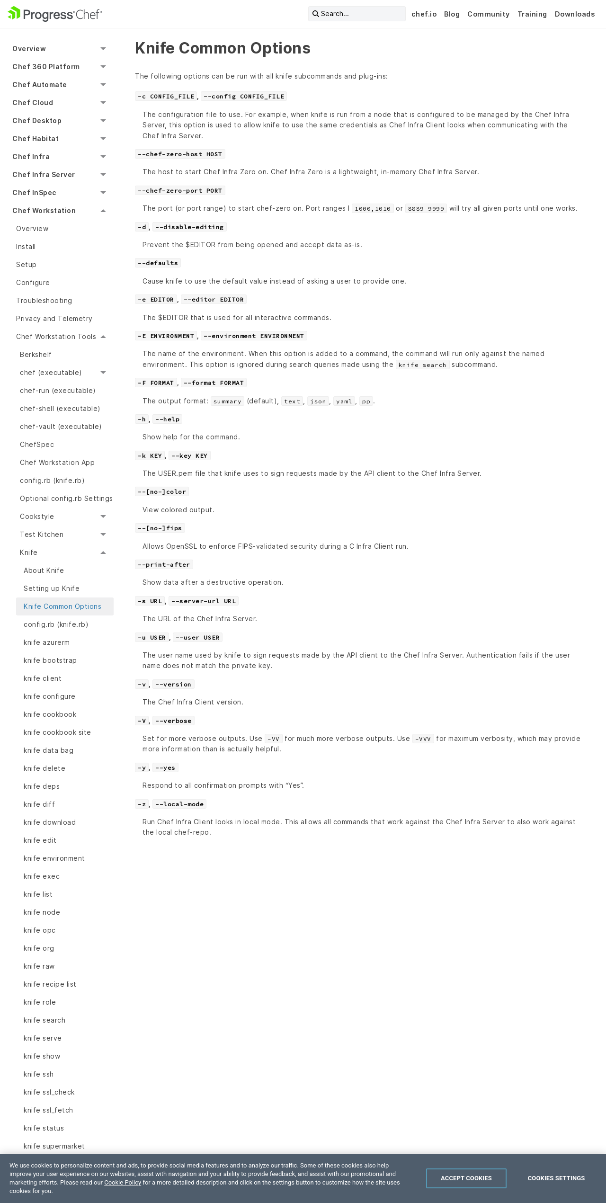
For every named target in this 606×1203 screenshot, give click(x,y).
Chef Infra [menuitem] (31, 156)
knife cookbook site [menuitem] (57, 732)
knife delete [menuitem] (44, 768)
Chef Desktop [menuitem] (37, 120)
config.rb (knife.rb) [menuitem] (52, 480)
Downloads (575, 14)
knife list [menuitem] (38, 894)
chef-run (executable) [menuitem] (58, 390)
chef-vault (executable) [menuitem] (61, 426)
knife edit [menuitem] (40, 840)
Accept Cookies (466, 1178)
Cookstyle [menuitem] (37, 516)
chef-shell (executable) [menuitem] (60, 408)
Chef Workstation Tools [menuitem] (56, 336)
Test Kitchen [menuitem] (41, 534)
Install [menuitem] (26, 246)
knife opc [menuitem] (40, 930)
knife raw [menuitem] (39, 966)
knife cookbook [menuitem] (50, 714)
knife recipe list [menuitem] (50, 984)
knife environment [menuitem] (54, 858)
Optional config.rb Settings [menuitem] (66, 498)
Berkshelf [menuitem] (36, 354)
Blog (452, 14)
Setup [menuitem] (26, 264)
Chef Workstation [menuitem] (44, 210)
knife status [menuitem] (44, 1128)
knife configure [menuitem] (50, 696)
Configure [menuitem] (33, 282)
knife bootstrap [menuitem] (50, 660)
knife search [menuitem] (44, 1020)
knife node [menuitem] (42, 912)
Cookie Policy (122, 1182)
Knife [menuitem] (29, 552)
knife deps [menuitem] (42, 786)
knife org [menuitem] (39, 948)
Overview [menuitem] (29, 49)
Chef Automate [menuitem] (39, 84)
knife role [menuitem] (40, 1002)
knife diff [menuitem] (39, 804)
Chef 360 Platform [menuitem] (46, 66)
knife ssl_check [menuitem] (49, 1092)
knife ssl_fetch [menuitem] (48, 1110)
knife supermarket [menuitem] (54, 1146)
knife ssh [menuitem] (39, 1074)
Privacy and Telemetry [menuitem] (54, 318)
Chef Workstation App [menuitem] (57, 462)
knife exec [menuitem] (42, 876)
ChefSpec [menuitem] (37, 444)
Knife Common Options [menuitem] (62, 606)
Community (488, 14)
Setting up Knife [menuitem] (52, 588)
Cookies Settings (556, 1178)
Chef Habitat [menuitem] (35, 138)
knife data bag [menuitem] (48, 750)
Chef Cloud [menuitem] (32, 102)
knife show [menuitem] (42, 1056)
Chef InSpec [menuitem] (34, 192)
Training (532, 14)
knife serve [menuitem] (43, 1038)
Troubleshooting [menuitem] (44, 300)
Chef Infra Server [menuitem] (43, 174)
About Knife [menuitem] (44, 570)
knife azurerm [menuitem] (47, 642)
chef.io (424, 14)
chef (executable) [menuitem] (51, 372)
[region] (303, 1178)
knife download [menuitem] (50, 822)
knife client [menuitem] (43, 678)
